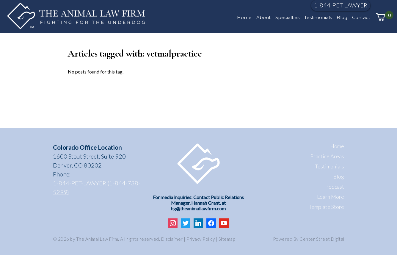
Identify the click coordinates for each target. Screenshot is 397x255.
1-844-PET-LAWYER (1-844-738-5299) (96, 187)
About (263, 17)
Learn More (330, 196)
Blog (342, 17)
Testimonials (318, 17)
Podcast (334, 186)
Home (244, 17)
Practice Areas (327, 156)
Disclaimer (172, 239)
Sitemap (227, 239)
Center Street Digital (321, 239)
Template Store (326, 207)
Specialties (287, 17)
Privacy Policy (200, 239)
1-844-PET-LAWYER (340, 5)
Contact (361, 17)
